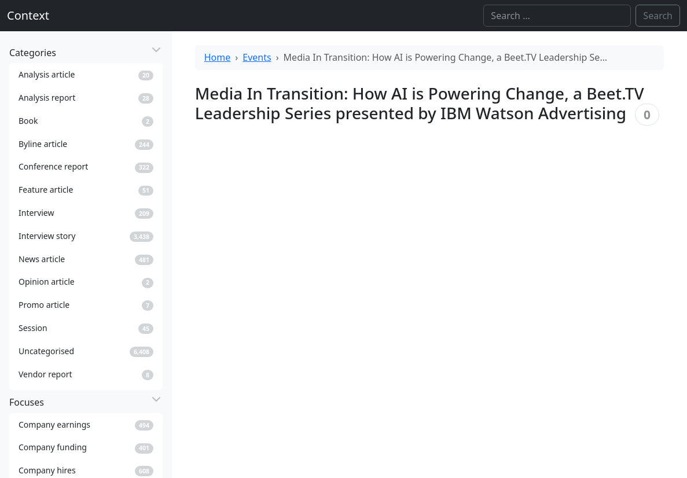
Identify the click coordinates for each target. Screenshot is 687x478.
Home (217, 57)
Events (257, 57)
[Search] (557, 16)
